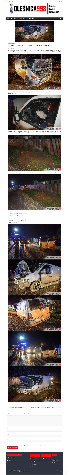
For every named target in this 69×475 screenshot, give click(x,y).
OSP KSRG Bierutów (33, 459)
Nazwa (8, 428)
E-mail (8, 434)
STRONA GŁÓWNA (13, 18)
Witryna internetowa (10, 439)
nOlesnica (42, 458)
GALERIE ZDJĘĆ (25, 18)
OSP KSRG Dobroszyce (33, 461)
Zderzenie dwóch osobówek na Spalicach (16, 407)
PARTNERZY (19, 18)
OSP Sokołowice (32, 466)
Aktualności (9, 43)
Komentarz (9, 414)
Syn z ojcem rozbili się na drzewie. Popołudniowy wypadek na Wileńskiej (46, 407)
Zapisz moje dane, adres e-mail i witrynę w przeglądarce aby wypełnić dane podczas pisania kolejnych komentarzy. (27, 445)
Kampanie (31, 18)
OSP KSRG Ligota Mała (33, 464)
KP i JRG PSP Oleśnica (33, 458)
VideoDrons (43, 459)
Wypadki (13, 43)
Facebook (53, 462)
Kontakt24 (8, 458)
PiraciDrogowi (9, 460)
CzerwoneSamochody (10, 457)
